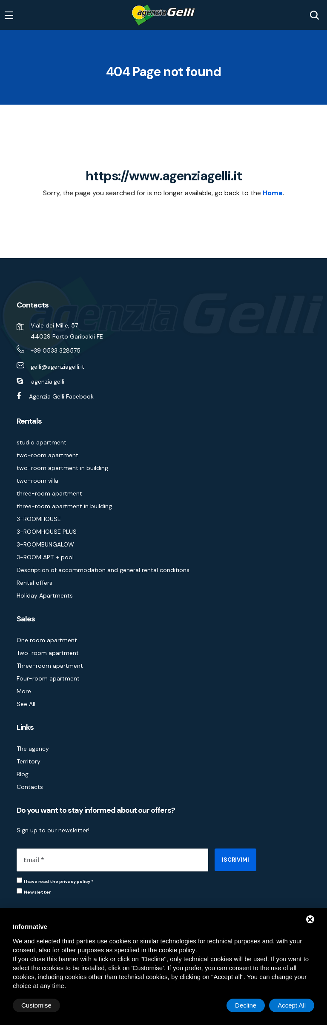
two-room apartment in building (62, 468)
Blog (23, 774)
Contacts (30, 787)
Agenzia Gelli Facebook (61, 396)
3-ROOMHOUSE (39, 519)
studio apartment (41, 442)
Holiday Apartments (45, 595)
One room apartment (47, 640)
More (24, 691)
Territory (28, 761)
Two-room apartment (48, 653)
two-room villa (37, 480)
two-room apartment (47, 455)
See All (26, 704)
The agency (33, 748)
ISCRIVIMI (235, 859)
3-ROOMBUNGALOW (45, 544)
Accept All (292, 1005)
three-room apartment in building (64, 506)
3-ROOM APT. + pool (45, 557)
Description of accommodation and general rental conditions (103, 570)
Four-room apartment (48, 678)
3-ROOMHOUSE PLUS (47, 531)
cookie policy (177, 950)
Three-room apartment (50, 665)
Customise (36, 1005)
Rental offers (34, 583)
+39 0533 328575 (55, 350)
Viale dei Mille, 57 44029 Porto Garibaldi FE (67, 331)
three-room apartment (49, 493)
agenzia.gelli (47, 381)
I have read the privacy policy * (58, 881)
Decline (245, 1005)
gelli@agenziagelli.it (57, 366)
